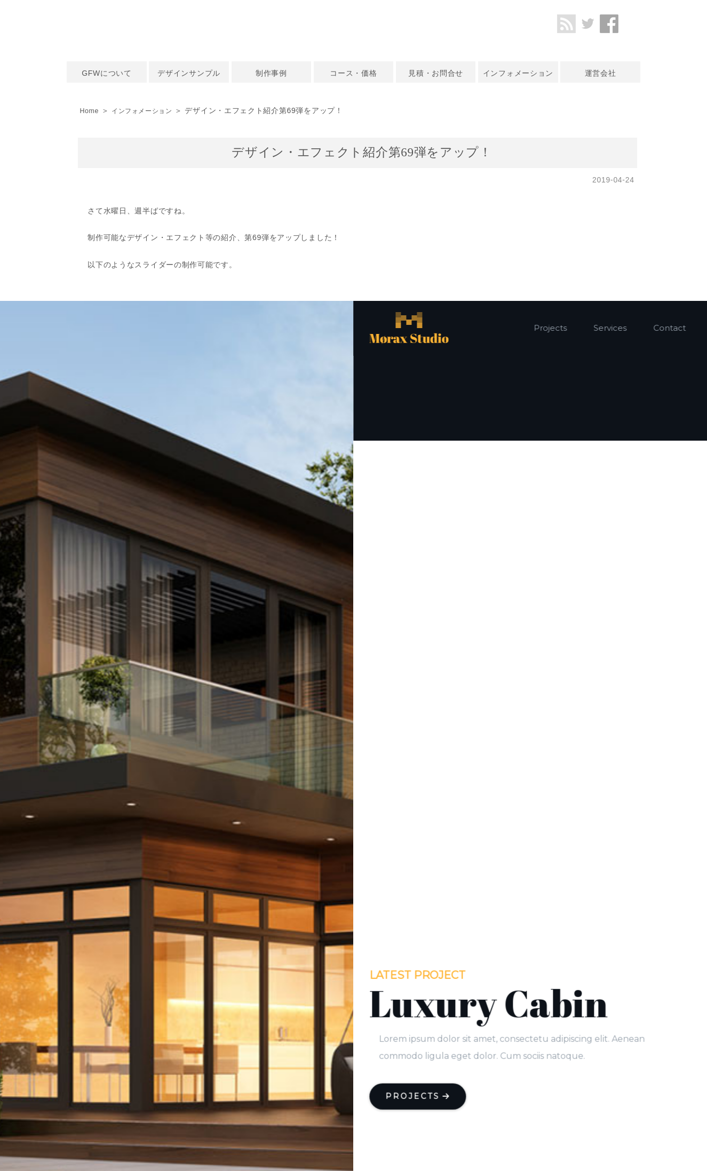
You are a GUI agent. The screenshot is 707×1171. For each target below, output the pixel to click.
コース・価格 (353, 73)
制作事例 (271, 73)
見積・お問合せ (435, 73)
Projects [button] (550, 328)
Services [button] (610, 328)
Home (90, 110)
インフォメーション (518, 73)
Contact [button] (670, 328)
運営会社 (600, 73)
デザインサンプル (188, 73)
